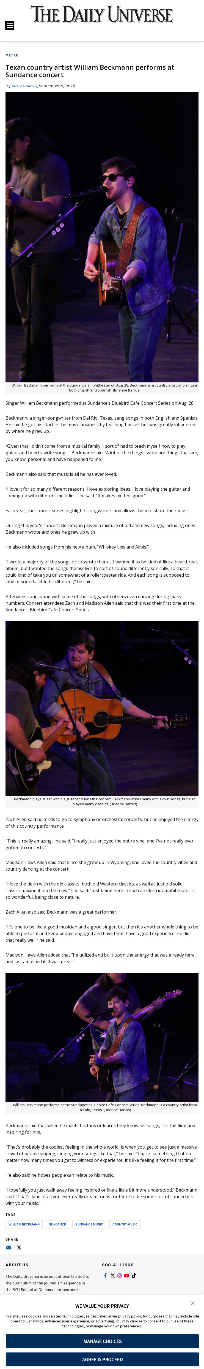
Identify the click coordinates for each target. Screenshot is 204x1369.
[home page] (102, 18)
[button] (193, 1303)
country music (125, 1224)
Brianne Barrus (26, 85)
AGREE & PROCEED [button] (102, 1359)
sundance (57, 1224)
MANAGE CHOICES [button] (102, 1341)
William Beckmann (24, 1224)
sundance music (89, 1224)
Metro (12, 55)
